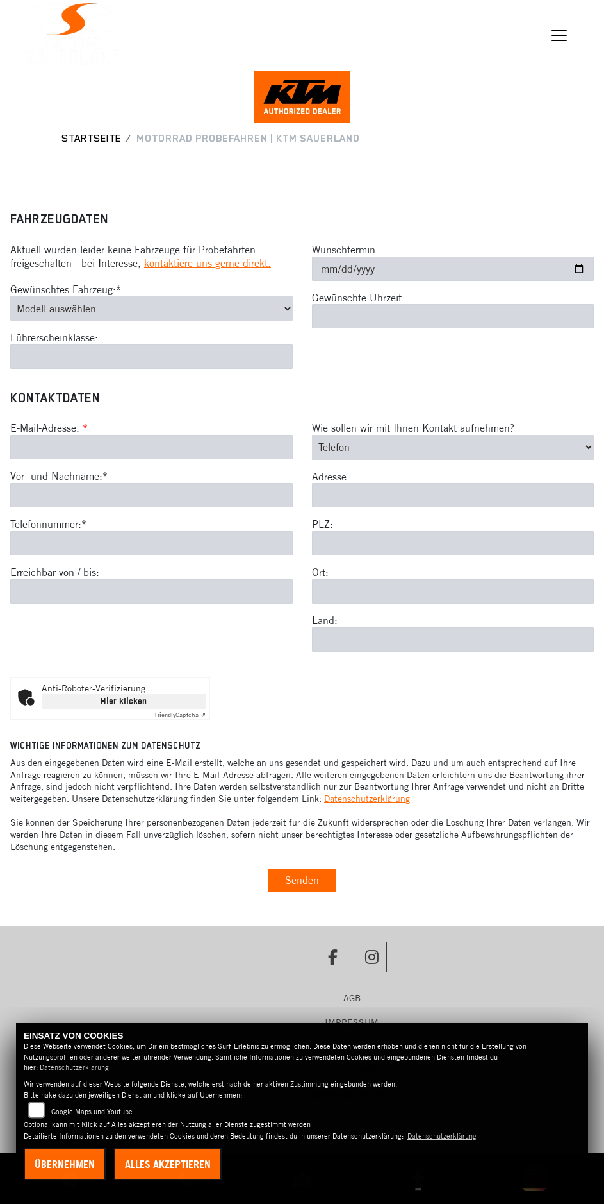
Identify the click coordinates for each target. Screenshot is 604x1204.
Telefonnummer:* (48, 524)
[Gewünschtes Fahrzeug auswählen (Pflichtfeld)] (151, 308)
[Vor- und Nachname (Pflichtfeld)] (151, 495)
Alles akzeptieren (168, 1164)
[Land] (453, 639)
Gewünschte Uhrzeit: (358, 297)
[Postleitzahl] (453, 543)
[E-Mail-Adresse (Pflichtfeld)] (151, 447)
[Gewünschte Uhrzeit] (453, 316)
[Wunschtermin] (453, 269)
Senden (302, 880)
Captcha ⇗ (180, 715)
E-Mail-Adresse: (49, 428)
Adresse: (331, 476)
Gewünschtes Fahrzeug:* (65, 289)
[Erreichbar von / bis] (151, 591)
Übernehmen (65, 1164)
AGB (352, 998)
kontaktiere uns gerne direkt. (207, 263)
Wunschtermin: (345, 249)
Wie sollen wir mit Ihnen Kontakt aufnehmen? (413, 428)
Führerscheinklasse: (54, 337)
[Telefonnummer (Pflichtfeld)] (151, 543)
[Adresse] (453, 496)
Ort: (320, 572)
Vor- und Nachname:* (59, 476)
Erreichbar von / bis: (54, 572)
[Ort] (453, 591)
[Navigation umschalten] (559, 35)
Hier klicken (124, 701)
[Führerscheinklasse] (151, 356)
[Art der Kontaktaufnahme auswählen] (453, 447)
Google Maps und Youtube (92, 1111)
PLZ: (322, 524)
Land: (325, 620)
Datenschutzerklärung (367, 798)
